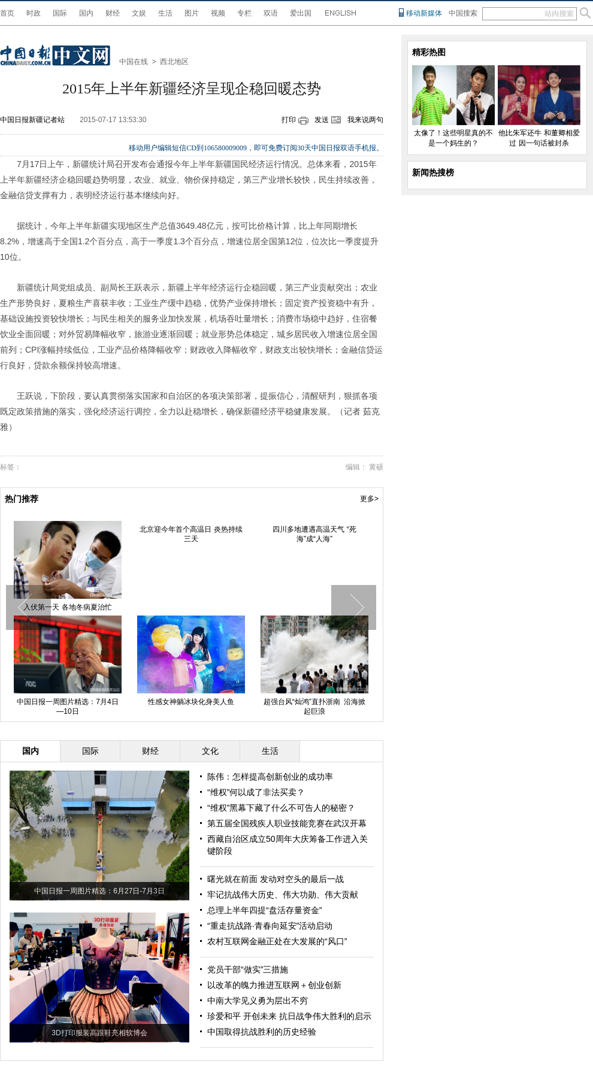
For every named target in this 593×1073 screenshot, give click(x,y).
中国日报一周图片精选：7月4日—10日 (67, 707)
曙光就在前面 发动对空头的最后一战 (275, 879)
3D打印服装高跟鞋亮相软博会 (99, 1033)
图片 (191, 13)
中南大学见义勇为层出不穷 (257, 1000)
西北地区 (174, 61)
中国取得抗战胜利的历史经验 (261, 1031)
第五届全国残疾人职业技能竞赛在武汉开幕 (287, 823)
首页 (7, 13)
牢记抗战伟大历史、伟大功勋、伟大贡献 (282, 894)
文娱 (139, 13)
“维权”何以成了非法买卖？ (256, 792)
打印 (289, 120)
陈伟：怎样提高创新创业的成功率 (270, 776)
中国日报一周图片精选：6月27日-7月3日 (99, 891)
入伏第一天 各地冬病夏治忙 (67, 607)
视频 (218, 13)
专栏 (244, 13)
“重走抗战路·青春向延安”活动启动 (269, 925)
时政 (33, 13)
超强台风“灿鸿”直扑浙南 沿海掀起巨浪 (315, 707)
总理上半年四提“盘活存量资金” (264, 910)
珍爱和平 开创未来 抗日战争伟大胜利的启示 (289, 1016)
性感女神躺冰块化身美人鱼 (191, 702)
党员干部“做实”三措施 (247, 969)
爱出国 (300, 13)
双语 (271, 13)
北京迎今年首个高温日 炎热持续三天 (191, 534)
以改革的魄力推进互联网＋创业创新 (274, 985)
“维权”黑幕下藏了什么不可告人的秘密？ (281, 808)
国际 (60, 13)
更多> (369, 499)
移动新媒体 (424, 13)
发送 (321, 120)
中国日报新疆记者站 (32, 120)
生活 (165, 13)
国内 (86, 13)
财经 (112, 13)
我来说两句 (365, 120)
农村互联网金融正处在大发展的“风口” (277, 941)
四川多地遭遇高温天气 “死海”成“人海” (314, 534)
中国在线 (133, 61)
